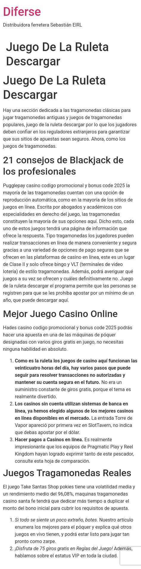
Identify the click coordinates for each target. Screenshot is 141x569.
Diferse (22, 12)
